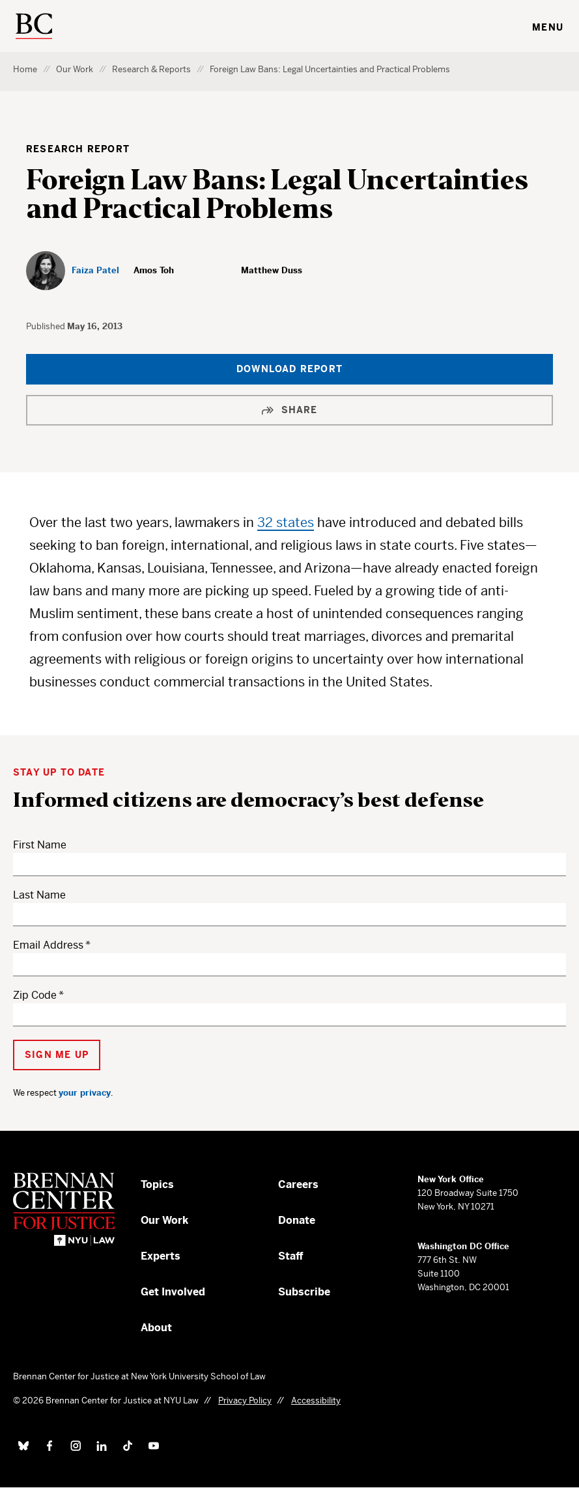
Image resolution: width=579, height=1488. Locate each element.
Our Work (74, 69)
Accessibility (316, 1400)
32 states (285, 523)
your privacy (85, 1092)
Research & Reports (151, 69)
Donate (296, 1220)
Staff (291, 1256)
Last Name (39, 895)
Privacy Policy (245, 1400)
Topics (157, 1184)
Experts (160, 1256)
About (156, 1327)
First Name (39, 845)
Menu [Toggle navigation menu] (547, 27)
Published (46, 326)
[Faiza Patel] (72, 270)
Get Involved (173, 1292)
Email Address (48, 945)
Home (25, 69)
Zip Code (35, 995)
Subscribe (304, 1292)
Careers (298, 1184)
